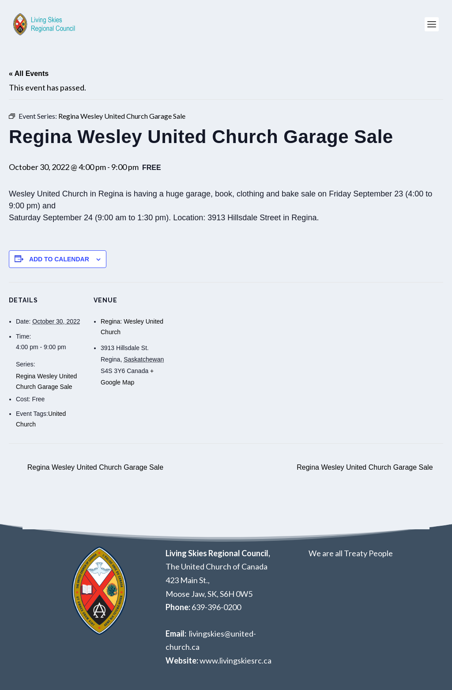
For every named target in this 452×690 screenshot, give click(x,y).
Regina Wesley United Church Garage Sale (94, 467)
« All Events (29, 73)
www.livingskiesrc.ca (235, 660)
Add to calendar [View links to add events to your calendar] (59, 259)
